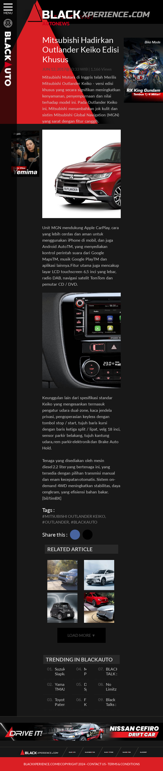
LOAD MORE (81, 635)
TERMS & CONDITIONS (124, 764)
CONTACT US (96, 764)
